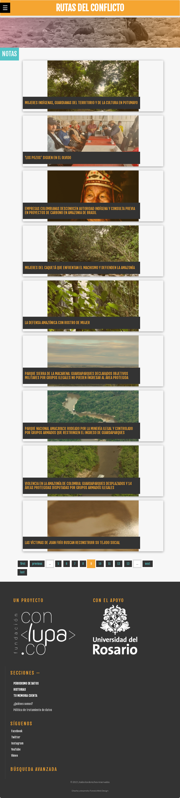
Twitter (15, 737)
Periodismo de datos (25, 683)
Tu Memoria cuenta (25, 695)
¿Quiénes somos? (23, 704)
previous (37, 563)
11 (109, 563)
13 (128, 563)
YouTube (16, 749)
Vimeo (14, 755)
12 (118, 563)
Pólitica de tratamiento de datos (32, 710)
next (147, 563)
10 (100, 563)
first (22, 563)
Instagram (17, 743)
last (22, 572)
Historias (19, 689)
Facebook (16, 731)
